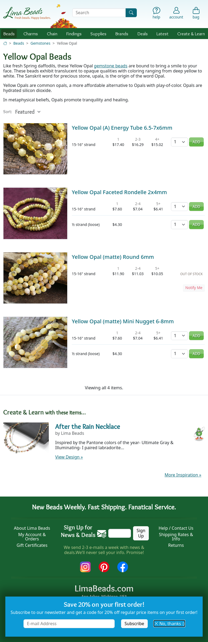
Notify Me (193, 287)
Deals (142, 33)
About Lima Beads (32, 528)
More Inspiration (183, 475)
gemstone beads (110, 66)
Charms (30, 33)
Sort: (7, 111)
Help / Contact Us (176, 528)
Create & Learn (191, 33)
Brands (121, 33)
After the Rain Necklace (87, 426)
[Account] (176, 12)
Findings (74, 33)
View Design (69, 457)
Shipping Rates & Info (176, 537)
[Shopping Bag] (196, 14)
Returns (176, 545)
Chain (52, 33)
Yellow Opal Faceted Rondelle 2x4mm (119, 192)
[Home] (5, 43)
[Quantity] (179, 141)
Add (196, 141)
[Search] (131, 12)
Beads (9, 33)
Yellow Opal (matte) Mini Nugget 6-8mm (123, 321)
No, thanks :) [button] (169, 623)
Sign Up (141, 533)
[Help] (156, 14)
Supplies (98, 33)
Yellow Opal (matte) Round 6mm (113, 256)
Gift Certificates (32, 545)
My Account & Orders (32, 537)
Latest (163, 33)
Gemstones (40, 43)
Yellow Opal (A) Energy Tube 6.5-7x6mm (122, 127)
